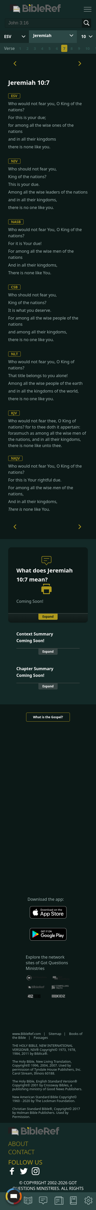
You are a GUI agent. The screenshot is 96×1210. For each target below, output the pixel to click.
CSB (14, 287)
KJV (14, 413)
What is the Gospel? (48, 717)
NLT (14, 353)
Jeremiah (42, 35)
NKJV (15, 458)
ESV (14, 95)
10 (83, 36)
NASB (16, 221)
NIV (14, 161)
